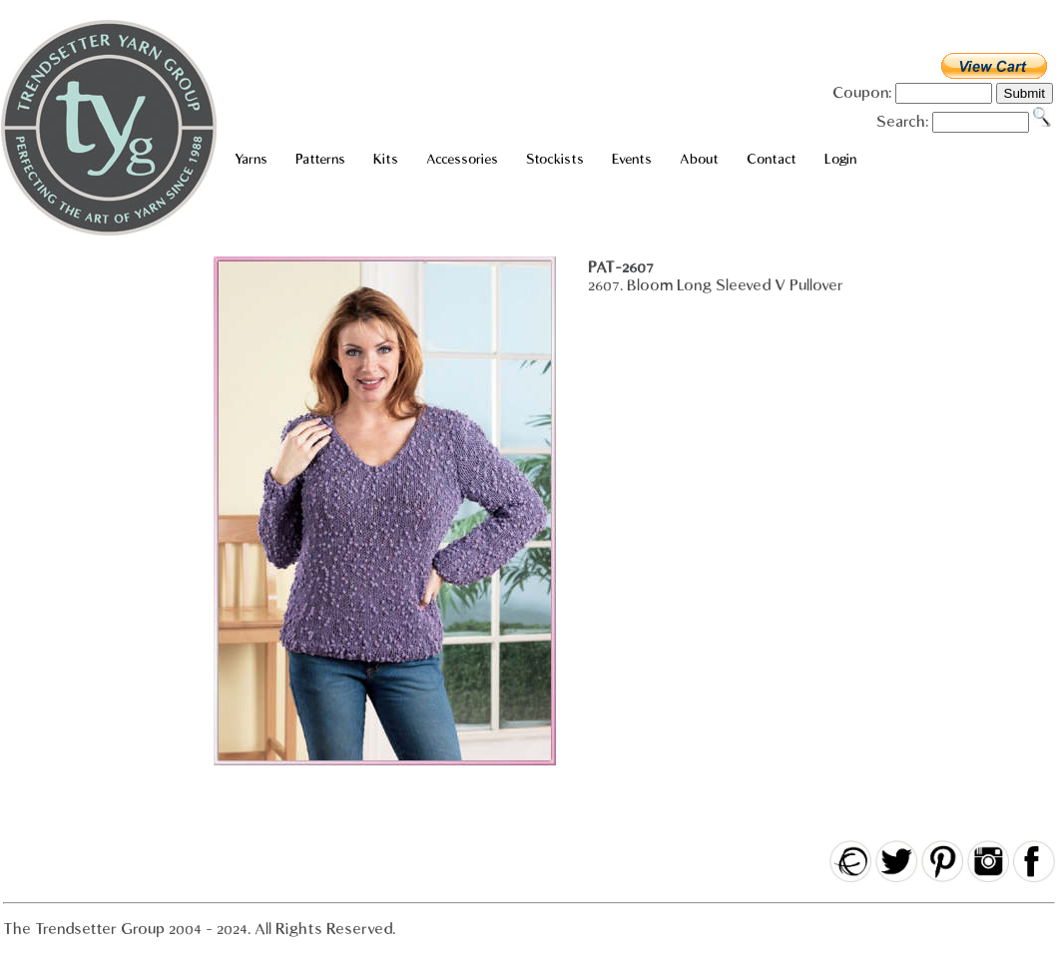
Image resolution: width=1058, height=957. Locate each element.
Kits (385, 159)
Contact (771, 159)
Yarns (251, 159)
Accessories (462, 159)
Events (632, 159)
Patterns (320, 159)
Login (840, 159)
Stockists (555, 159)
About (699, 159)
